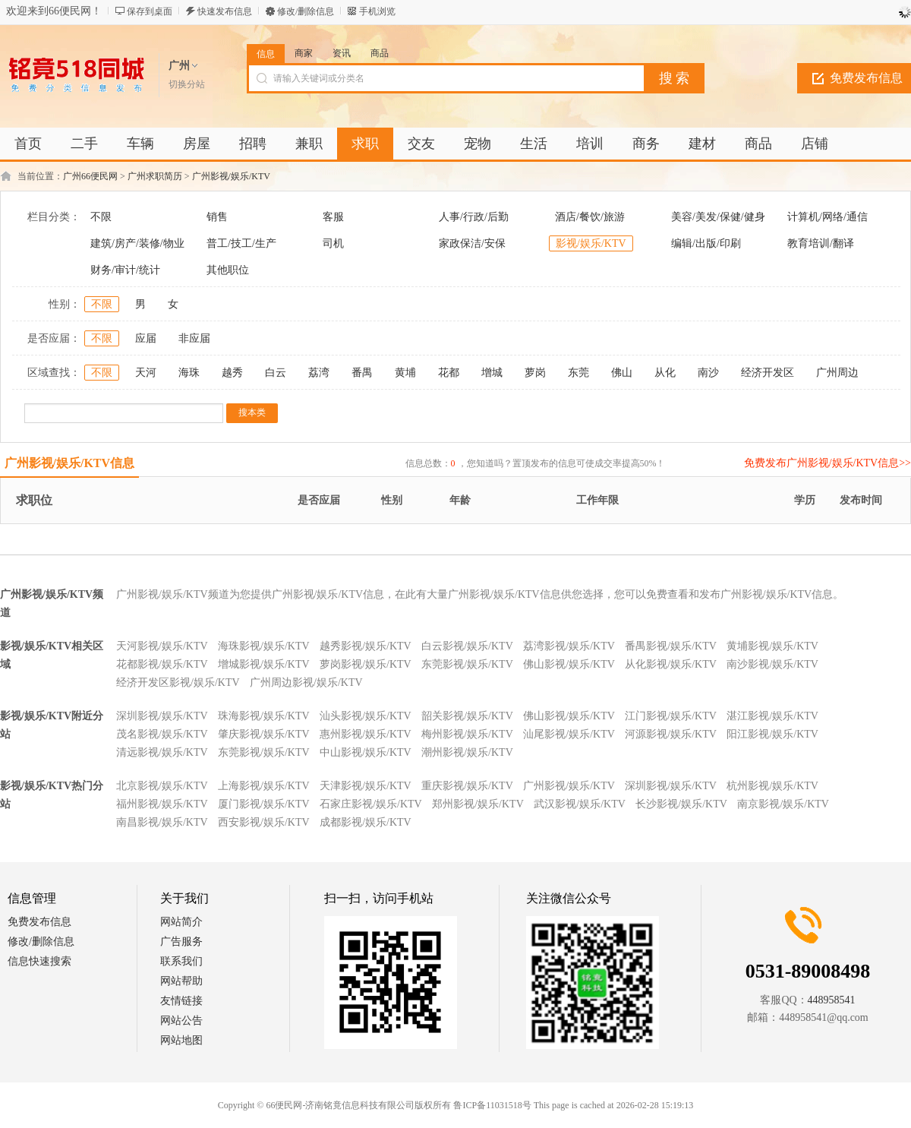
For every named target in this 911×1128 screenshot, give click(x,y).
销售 (217, 217)
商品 (379, 53)
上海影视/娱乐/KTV (264, 785)
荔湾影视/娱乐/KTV (569, 646)
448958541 (832, 1000)
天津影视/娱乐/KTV (365, 785)
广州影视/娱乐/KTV (231, 176)
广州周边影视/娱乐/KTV (306, 682)
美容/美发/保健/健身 (718, 217)
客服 (333, 217)
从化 (665, 372)
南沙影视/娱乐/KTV (772, 664)
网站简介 (181, 921)
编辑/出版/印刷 (706, 243)
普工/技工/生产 (241, 243)
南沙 (708, 372)
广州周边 (837, 372)
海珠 (189, 372)
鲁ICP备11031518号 (492, 1105)
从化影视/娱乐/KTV (671, 664)
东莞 (578, 372)
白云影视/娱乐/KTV (467, 646)
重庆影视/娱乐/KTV (467, 785)
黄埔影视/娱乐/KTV (772, 646)
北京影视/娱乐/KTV (162, 785)
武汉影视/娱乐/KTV (580, 804)
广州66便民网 (90, 176)
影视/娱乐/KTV (591, 243)
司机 (333, 243)
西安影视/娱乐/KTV (264, 822)
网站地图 (181, 1040)
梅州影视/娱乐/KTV (467, 734)
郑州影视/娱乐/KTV (478, 804)
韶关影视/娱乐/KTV (467, 716)
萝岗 (535, 372)
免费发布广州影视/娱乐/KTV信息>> (827, 463)
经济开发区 (767, 372)
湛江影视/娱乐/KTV (772, 716)
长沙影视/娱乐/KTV (681, 804)
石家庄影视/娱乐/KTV (371, 804)
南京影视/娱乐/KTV (783, 804)
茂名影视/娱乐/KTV (162, 734)
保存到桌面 (149, 11)
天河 (145, 372)
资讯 (342, 53)
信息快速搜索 (39, 961)
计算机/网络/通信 (827, 217)
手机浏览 (377, 11)
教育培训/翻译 (820, 243)
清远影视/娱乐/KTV (162, 752)
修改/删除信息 (305, 11)
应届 (145, 338)
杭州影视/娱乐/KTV (772, 785)
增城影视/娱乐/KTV (264, 664)
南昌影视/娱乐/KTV (162, 822)
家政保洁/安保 (472, 243)
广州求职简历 (155, 176)
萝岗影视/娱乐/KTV (365, 664)
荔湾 (318, 372)
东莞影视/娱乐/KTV (467, 664)
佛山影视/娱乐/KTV (569, 664)
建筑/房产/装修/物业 (137, 243)
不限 (101, 217)
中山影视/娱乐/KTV (365, 752)
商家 (304, 53)
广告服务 (181, 941)
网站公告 (181, 1020)
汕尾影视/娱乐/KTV (569, 734)
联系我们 (181, 961)
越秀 (232, 372)
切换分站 (187, 84)
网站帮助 (181, 981)
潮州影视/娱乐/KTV (467, 752)
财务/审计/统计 (125, 270)
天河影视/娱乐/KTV (162, 646)
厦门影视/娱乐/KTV (264, 804)
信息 (266, 54)
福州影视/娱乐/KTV (162, 804)
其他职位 (227, 270)
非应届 (194, 338)
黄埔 (405, 372)
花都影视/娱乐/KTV (162, 664)
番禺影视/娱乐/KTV (671, 646)
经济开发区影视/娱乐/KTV (178, 682)
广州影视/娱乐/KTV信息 (70, 463)
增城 (492, 372)
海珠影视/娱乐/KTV (264, 646)
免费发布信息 (39, 921)
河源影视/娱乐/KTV (671, 734)
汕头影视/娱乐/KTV (365, 716)
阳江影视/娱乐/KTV (772, 734)
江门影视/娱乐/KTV (671, 716)
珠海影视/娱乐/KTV (264, 716)
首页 (28, 143)
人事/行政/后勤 (474, 217)
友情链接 (181, 1000)
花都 (448, 372)
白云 (275, 372)
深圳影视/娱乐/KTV (162, 716)
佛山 (621, 372)
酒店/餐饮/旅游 (590, 217)
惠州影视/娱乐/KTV (365, 734)
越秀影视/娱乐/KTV (365, 646)
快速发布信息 (224, 11)
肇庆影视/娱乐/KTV (264, 734)
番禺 (362, 372)
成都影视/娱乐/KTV (365, 822)
